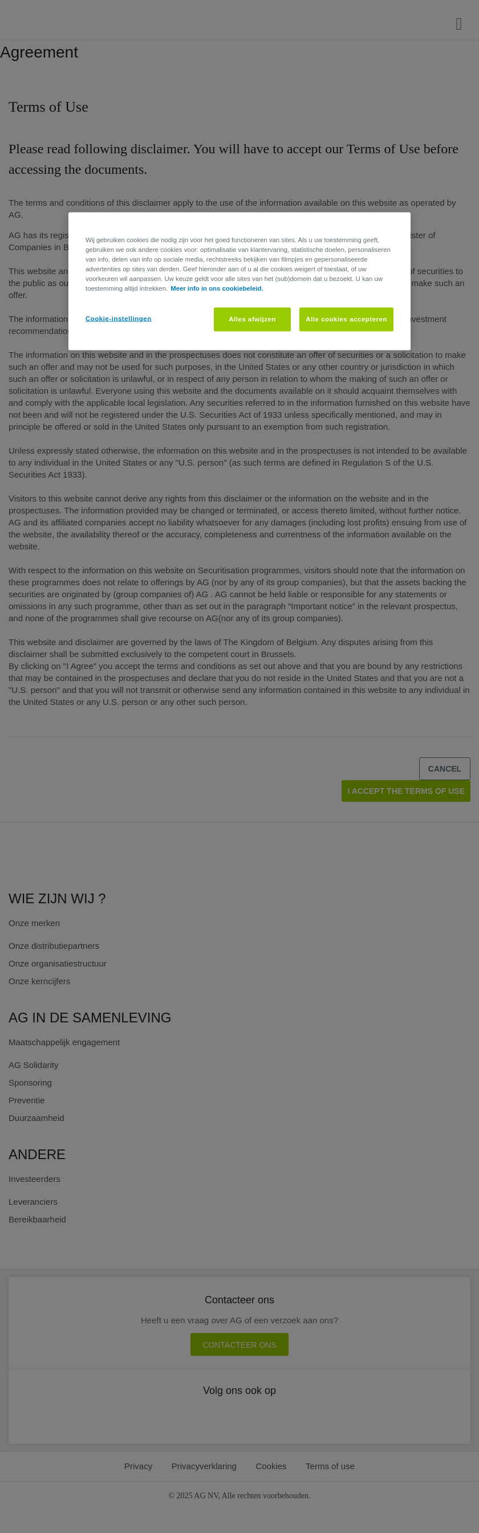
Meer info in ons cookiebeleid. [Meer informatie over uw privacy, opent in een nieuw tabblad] (217, 287)
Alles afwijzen (252, 318)
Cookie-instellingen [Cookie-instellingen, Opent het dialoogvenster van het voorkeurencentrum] (119, 318)
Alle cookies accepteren (346, 318)
